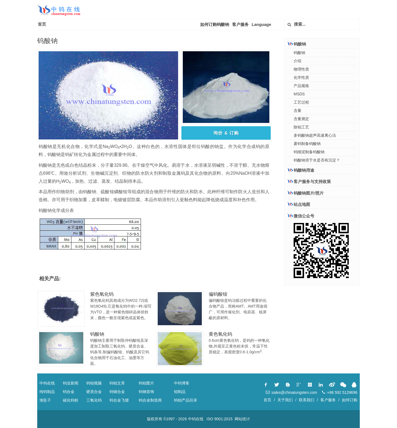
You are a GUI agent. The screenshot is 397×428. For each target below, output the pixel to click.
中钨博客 (181, 383)
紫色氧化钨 (102, 294)
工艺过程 (301, 102)
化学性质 (301, 77)
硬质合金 (94, 391)
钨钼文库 (117, 383)
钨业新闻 (70, 383)
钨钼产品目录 (185, 400)
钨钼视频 (94, 383)
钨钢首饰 (146, 391)
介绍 (297, 61)
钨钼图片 (146, 383)
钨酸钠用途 (301, 170)
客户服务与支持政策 (309, 181)
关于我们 (285, 400)
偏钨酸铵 (218, 294)
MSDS (299, 94)
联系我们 (306, 400)
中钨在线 (47, 383)
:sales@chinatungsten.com (291, 392)
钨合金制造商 (150, 400)
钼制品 (180, 391)
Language (261, 24)
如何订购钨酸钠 (214, 24)
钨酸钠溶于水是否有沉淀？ (317, 160)
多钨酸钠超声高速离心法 (315, 135)
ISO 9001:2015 (219, 419)
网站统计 (242, 419)
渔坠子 (45, 400)
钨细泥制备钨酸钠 (309, 152)
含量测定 (301, 119)
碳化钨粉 (70, 400)
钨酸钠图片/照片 (306, 193)
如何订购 (349, 400)
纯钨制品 (47, 391)
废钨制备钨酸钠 (307, 143)
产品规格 (301, 86)
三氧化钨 (94, 400)
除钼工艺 (301, 127)
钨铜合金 (117, 391)
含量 (297, 110)
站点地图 (299, 204)
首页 (42, 24)
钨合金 (68, 391)
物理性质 (301, 69)
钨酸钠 (97, 334)
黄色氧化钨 (220, 334)
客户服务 (240, 24)
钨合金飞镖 (119, 400)
